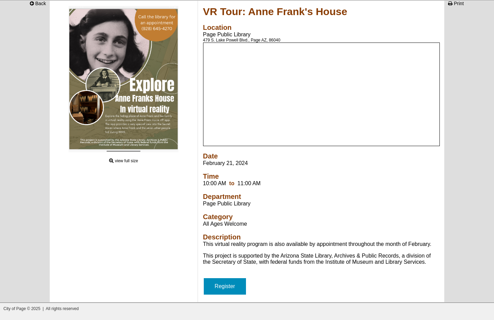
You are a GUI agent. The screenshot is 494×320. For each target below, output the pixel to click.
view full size (126, 160)
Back (38, 3)
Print (456, 3)
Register (225, 286)
